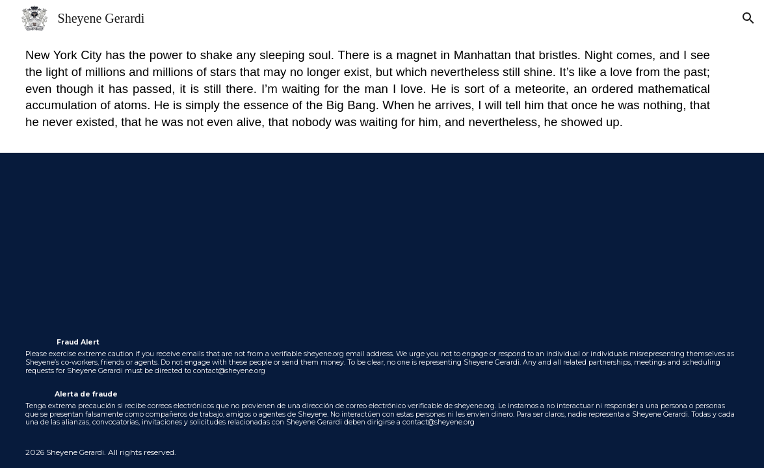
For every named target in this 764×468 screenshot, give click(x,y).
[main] (382, 95)
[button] (748, 18)
